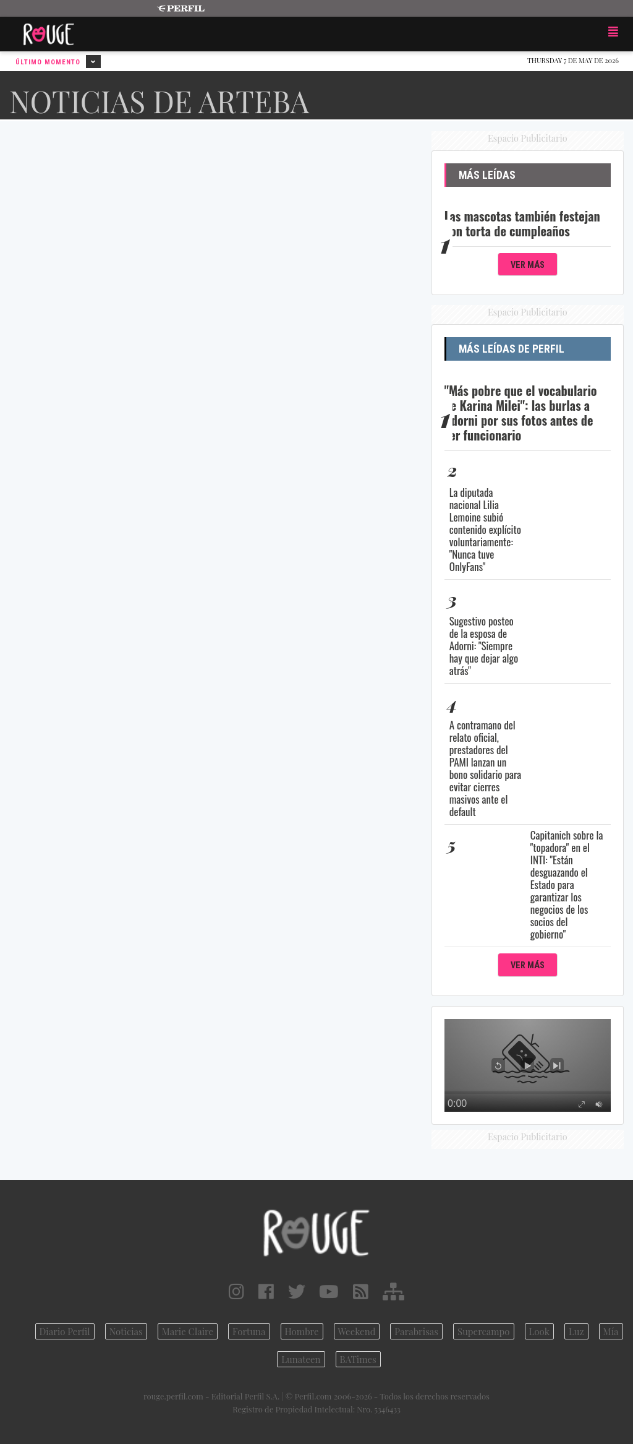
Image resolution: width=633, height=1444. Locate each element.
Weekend (357, 1331)
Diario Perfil (65, 1331)
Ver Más (528, 265)
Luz (576, 1331)
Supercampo (483, 1331)
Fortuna (249, 1331)
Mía (611, 1331)
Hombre (302, 1331)
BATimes (358, 1359)
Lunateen (300, 1359)
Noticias (126, 1331)
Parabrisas (416, 1331)
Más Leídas (487, 175)
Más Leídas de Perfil (511, 349)
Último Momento (58, 61)
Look (539, 1331)
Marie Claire (187, 1331)
